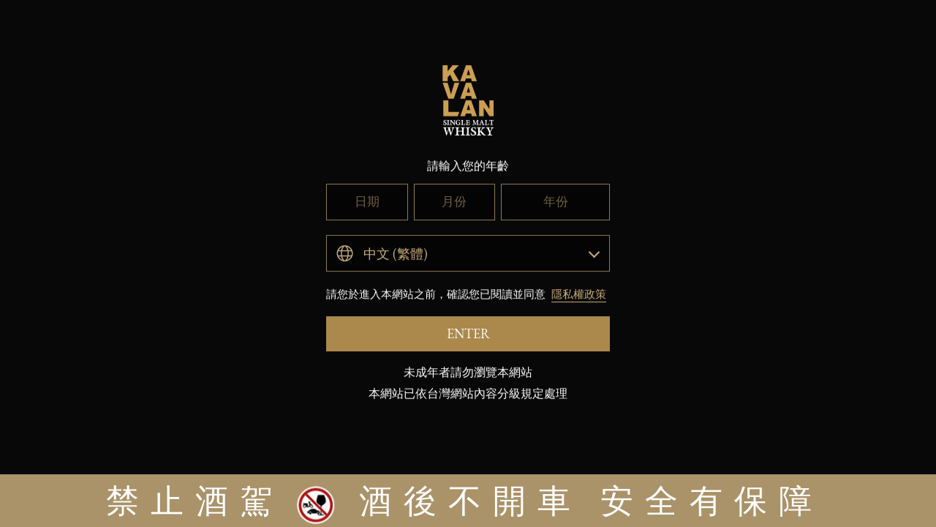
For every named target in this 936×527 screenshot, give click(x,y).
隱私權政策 (578, 326)
